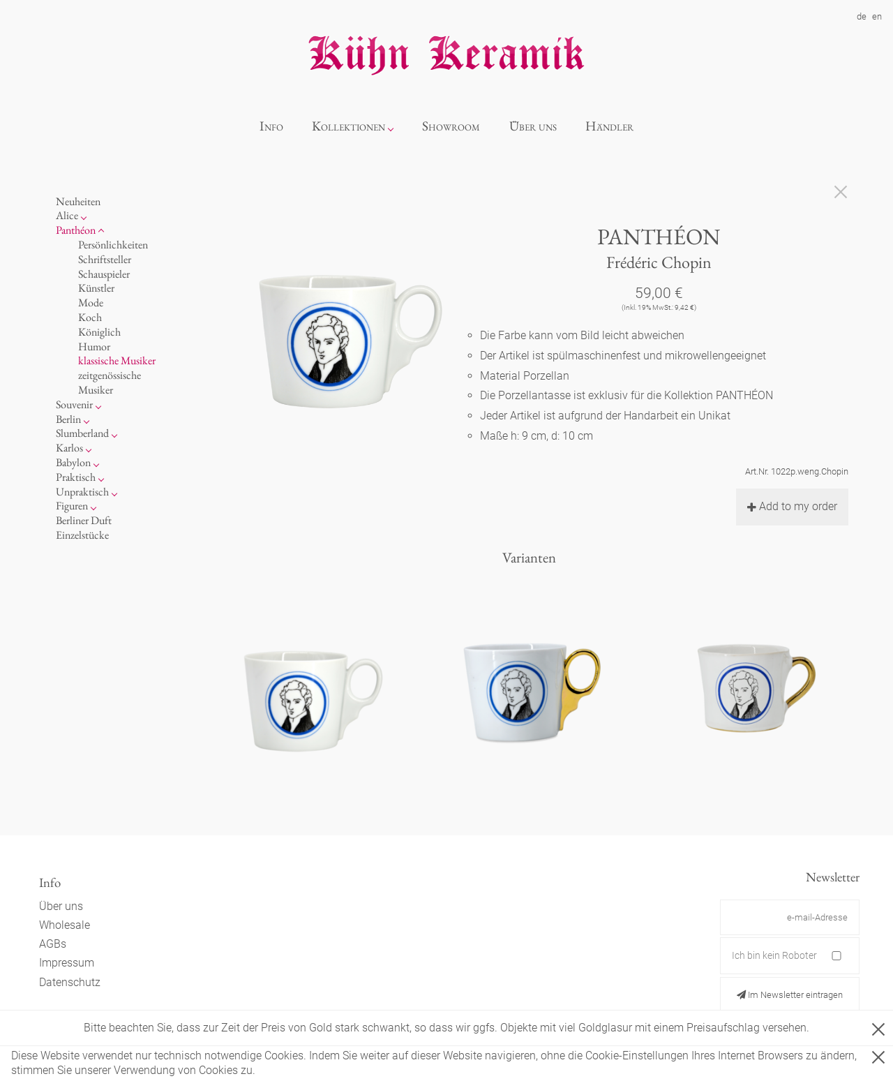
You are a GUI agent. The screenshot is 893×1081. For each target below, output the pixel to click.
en (877, 16)
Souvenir (74, 404)
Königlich (99, 332)
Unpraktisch (82, 491)
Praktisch (76, 477)
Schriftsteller (104, 259)
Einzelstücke (82, 535)
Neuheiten (78, 201)
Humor (94, 346)
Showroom (451, 126)
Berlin (68, 419)
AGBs (52, 943)
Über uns (533, 126)
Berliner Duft (84, 520)
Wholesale (64, 925)
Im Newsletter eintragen (790, 995)
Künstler (96, 288)
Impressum (66, 962)
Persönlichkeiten (113, 244)
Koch (90, 317)
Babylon (73, 462)
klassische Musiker (117, 360)
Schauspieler (104, 274)
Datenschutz (69, 982)
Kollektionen (348, 126)
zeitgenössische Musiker (109, 382)
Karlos (69, 447)
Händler (609, 126)
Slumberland (82, 433)
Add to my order (792, 506)
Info (271, 126)
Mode (90, 302)
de (861, 16)
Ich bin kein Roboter (774, 955)
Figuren (72, 505)
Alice (67, 215)
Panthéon (76, 230)
